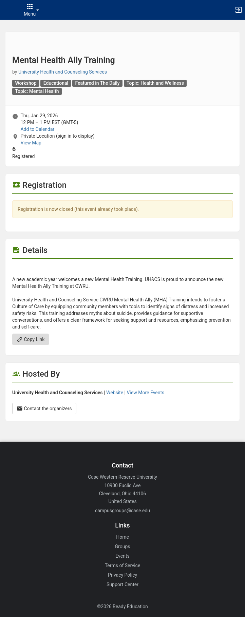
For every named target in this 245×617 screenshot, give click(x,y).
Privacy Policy (122, 575)
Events (122, 556)
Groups (122, 546)
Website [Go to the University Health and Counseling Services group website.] (114, 392)
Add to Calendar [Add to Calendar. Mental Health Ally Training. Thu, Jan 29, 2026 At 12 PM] (37, 129)
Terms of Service (122, 565)
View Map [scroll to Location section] (30, 142)
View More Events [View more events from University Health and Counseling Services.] (145, 392)
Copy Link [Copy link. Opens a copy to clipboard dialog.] (30, 339)
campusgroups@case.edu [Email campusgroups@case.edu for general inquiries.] (122, 510)
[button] (8, 10)
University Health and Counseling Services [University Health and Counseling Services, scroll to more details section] (62, 72)
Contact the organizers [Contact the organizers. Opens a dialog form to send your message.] (44, 408)
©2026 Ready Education (122, 606)
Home (122, 537)
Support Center (122, 584)
